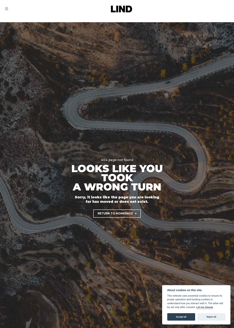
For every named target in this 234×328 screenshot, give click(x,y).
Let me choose (204, 307)
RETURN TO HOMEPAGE (115, 213)
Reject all (211, 316)
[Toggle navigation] (6, 9)
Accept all (181, 316)
